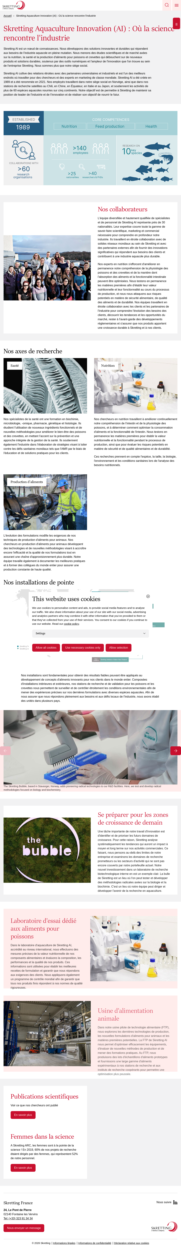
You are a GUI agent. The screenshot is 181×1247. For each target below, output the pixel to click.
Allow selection (118, 647)
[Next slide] (175, 750)
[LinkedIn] (175, 1202)
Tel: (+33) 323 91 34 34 (18, 1218)
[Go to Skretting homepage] (14, 5)
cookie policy (71, 623)
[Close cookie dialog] (148, 596)
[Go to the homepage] (164, 1227)
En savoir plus (23, 1114)
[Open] (176, 23)
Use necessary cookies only (82, 647)
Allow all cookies (46, 647)
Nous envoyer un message (24, 1228)
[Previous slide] (5, 750)
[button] (166, 5)
